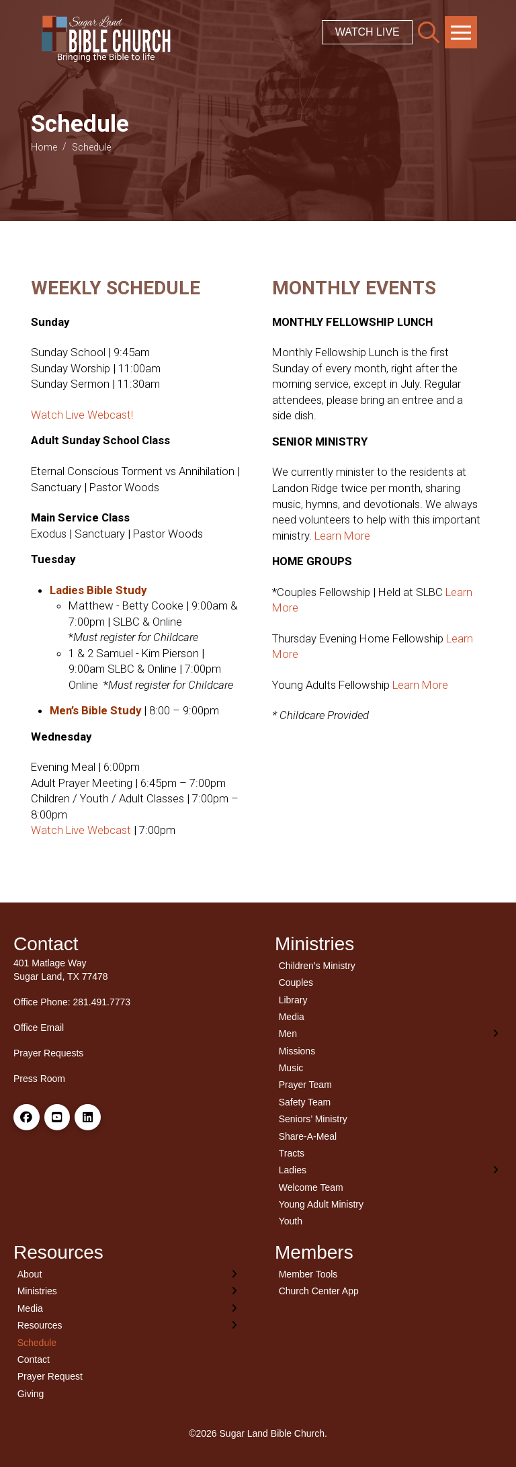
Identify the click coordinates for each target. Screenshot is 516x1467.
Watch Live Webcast (81, 830)
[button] (429, 32)
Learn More (342, 535)
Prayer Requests (48, 1053)
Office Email (38, 1027)
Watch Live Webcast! (82, 414)
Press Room (39, 1078)
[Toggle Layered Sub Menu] (389, 1033)
